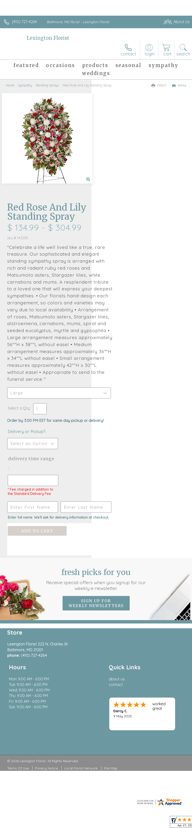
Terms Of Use (18, 693)
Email (179, 85)
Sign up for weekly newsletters (96, 528)
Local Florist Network (81, 693)
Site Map (110, 693)
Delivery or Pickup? (118, 347)
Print (159, 85)
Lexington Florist (48, 38)
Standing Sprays (47, 85)
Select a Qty (110, 319)
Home (10, 85)
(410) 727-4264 (24, 21)
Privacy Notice (46, 693)
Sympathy (25, 85)
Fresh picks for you (96, 504)
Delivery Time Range (114, 379)
